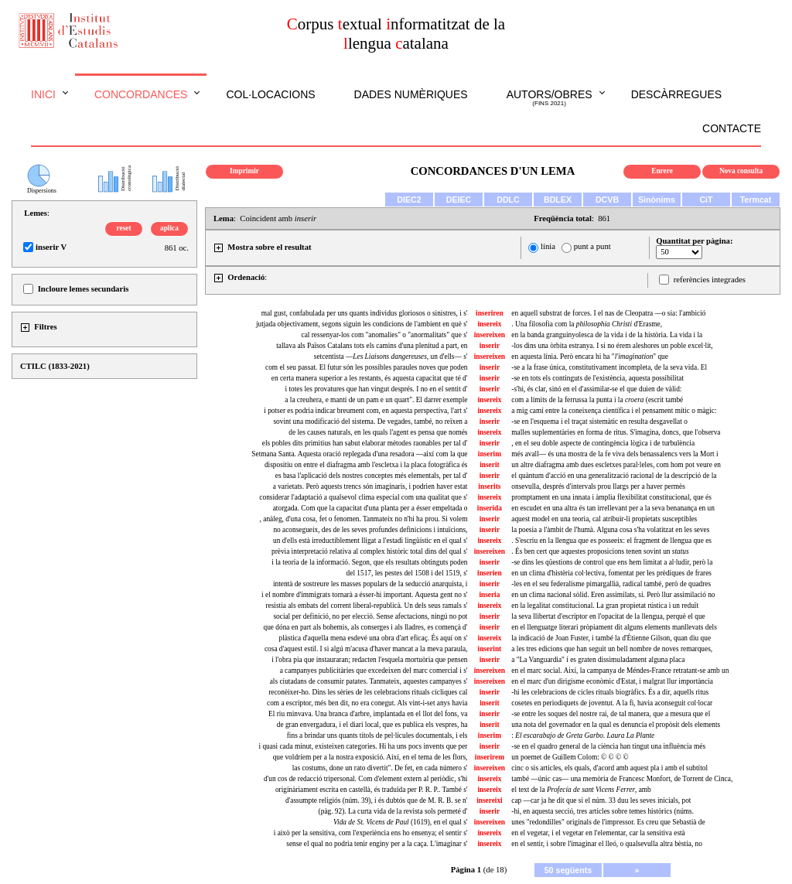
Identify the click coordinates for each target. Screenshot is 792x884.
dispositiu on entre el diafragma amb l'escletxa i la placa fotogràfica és (366, 465)
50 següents (568, 870)
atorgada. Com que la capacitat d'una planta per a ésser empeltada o (370, 508)
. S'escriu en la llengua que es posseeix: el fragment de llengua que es (611, 540)
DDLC (508, 199)
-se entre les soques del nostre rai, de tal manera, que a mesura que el (610, 714)
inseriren (490, 313)
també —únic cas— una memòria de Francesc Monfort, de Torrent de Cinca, (621, 779)
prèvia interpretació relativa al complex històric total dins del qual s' (369, 551)
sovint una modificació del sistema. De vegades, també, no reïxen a (370, 421)
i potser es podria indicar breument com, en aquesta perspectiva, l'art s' (365, 411)
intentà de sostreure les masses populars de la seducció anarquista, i (370, 584)
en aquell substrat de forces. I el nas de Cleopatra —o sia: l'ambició (608, 313)
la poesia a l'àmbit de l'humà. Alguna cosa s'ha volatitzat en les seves (610, 530)
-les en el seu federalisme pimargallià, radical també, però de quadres (611, 584)
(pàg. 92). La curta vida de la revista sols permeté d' (393, 811)
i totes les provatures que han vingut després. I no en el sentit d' (376, 389)
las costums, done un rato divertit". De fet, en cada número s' (380, 768)
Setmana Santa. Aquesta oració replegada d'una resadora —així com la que (359, 454)
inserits (489, 486)
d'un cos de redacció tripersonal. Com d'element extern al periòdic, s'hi (366, 779)
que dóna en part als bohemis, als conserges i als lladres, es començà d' (366, 627)
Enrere (662, 171)
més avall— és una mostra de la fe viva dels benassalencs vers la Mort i (614, 454)
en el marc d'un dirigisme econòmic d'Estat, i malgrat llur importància (612, 681)
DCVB (607, 199)
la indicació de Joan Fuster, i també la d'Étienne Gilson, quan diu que (611, 638)
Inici (43, 94)
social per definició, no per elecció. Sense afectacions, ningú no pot (370, 616)
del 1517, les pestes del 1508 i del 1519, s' (407, 573)
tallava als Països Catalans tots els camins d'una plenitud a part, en (371, 346)
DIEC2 (409, 199)
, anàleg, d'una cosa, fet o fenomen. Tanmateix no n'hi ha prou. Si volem (364, 519)
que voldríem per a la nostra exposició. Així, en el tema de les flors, (370, 757)
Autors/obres (549, 98)
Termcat (756, 199)
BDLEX (558, 199)
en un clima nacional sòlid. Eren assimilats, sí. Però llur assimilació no (613, 595)
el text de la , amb (580, 790)
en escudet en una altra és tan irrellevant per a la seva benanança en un (613, 508)
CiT (705, 199)
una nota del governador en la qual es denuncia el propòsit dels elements (615, 725)
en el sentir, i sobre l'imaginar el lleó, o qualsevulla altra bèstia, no (606, 844)
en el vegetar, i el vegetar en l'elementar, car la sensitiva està (597, 833)
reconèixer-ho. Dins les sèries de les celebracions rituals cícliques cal (367, 692)
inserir (490, 346)
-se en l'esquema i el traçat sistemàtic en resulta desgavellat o (599, 421)
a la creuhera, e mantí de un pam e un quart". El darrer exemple (376, 400)
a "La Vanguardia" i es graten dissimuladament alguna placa (597, 660)
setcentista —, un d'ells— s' (391, 356)
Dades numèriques (411, 94)
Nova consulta (741, 171)
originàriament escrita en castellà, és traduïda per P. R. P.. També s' (371, 790)
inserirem (489, 757)
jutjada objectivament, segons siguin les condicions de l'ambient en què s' (362, 324)
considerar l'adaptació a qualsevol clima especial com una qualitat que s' (363, 497)
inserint (490, 649)
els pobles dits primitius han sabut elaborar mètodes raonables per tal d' (365, 443)
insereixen (489, 335)
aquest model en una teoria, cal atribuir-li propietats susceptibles (604, 519)
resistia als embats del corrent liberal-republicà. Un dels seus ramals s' (366, 605)
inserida (489, 508)
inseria (489, 595)
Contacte (731, 128)
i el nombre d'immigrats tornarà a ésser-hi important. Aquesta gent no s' (364, 595)
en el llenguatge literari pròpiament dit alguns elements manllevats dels (614, 627)
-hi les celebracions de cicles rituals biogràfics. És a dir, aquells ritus (609, 692)
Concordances (141, 94)
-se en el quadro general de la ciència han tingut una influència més (608, 746)
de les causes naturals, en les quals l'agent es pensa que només (377, 432)
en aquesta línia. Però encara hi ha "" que (589, 356)
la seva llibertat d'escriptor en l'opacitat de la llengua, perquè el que (608, 616)
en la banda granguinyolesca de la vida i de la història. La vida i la (606, 335)
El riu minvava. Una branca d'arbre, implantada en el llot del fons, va (367, 714)
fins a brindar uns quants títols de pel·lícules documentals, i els (377, 735)
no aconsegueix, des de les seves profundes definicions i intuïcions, (370, 530)
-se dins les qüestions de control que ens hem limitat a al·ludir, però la (611, 562)
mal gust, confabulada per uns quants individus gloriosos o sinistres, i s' (364, 313)
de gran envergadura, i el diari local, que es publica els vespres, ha (372, 725)
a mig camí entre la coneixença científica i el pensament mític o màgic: (613, 411)
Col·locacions (270, 94)
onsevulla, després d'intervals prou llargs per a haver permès (598, 486)
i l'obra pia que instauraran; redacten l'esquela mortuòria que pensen (369, 660)
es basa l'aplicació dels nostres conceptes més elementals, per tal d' (371, 476)
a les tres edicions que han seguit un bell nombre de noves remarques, (611, 649)
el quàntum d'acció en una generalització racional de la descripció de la (613, 476)
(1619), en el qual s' (400, 822)
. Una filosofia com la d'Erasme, (586, 324)
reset (124, 228)
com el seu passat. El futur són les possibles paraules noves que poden (366, 367)
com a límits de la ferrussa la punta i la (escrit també (597, 400)
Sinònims (656, 199)
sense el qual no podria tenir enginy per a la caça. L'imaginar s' (376, 844)
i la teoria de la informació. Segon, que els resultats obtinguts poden (369, 562)
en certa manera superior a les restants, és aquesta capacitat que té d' (369, 378)
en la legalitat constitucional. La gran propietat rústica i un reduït (604, 605)
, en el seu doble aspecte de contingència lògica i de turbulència (603, 443)
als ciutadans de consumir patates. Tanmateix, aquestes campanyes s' (369, 681)
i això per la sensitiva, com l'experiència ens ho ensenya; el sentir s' (371, 833)
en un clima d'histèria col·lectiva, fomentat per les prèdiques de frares (611, 573)
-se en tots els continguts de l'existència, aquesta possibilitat (597, 378)
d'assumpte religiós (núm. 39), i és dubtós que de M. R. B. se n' (376, 800)
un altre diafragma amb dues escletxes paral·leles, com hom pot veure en (616, 465)
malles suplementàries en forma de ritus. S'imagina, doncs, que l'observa (615, 432)
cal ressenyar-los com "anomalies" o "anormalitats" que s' (385, 335)
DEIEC (459, 199)
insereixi (489, 800)
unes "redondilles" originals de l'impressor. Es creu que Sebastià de (608, 822)
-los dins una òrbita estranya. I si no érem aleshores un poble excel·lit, (611, 346)
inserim (489, 454)
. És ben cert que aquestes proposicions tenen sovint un (599, 551)
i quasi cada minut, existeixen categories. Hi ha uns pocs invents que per (363, 746)
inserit (489, 465)
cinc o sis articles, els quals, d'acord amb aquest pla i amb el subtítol (609, 768)
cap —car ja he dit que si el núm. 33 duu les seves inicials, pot (601, 800)
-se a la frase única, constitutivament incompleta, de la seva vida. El (609, 367)
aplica (169, 228)
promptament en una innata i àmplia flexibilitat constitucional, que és (611, 497)
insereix (489, 324)
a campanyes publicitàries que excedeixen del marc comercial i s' (374, 670)
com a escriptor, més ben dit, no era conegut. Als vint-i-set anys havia (367, 703)
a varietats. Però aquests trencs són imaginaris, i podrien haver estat (370, 486)
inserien (489, 573)
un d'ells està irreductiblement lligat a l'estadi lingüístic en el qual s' (370, 540)
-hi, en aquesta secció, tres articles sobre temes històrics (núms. (602, 811)
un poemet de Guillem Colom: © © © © (569, 757)
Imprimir (244, 171)
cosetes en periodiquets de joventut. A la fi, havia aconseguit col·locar (611, 703)
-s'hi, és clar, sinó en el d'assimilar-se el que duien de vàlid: (596, 389)
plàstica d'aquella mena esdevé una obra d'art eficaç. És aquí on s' (373, 638)
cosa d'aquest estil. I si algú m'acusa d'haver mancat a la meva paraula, (366, 649)
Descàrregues (676, 94)
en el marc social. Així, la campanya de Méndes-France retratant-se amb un (620, 670)
